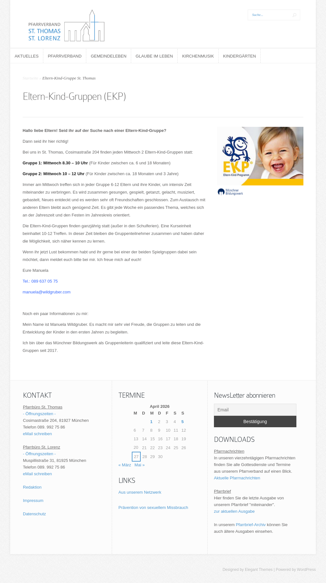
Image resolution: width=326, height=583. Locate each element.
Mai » (140, 465)
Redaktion (32, 487)
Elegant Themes (259, 569)
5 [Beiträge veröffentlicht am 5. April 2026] (182, 421)
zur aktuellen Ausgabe (234, 511)
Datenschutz (34, 513)
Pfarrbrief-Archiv (251, 524)
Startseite (30, 78)
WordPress (306, 569)
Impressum (33, 500)
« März (124, 465)
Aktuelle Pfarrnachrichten (237, 478)
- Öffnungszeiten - (39, 413)
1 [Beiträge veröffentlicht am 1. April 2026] (151, 421)
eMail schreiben (37, 433)
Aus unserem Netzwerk (139, 492)
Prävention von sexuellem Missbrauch (153, 507)
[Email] (255, 410)
